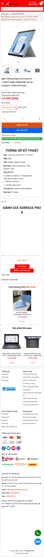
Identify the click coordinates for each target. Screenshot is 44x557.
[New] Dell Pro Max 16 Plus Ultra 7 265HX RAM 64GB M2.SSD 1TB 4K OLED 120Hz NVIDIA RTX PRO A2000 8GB (11, 355)
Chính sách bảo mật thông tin (32, 394)
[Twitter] (9, 448)
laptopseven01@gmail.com (17, 490)
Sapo (27, 553)
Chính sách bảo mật (30, 374)
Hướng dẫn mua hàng (30, 414)
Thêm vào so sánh (8, 135)
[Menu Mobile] (2, 3)
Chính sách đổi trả (29, 380)
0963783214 (15, 493)
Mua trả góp (22, 130)
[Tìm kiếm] (40, 9)
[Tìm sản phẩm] (20, 9)
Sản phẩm (5, 380)
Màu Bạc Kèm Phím (9, 112)
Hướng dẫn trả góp (29, 417)
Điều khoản (27, 390)
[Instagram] (18, 448)
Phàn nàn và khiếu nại (9, 426)
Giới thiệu (5, 377)
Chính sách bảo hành (30, 401)
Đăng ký (4, 420)
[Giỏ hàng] (41, 3)
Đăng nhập (5, 417)
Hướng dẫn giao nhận (30, 420)
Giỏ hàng (5, 423)
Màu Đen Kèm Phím (9, 107)
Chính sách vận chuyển (31, 377)
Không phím (22, 107)
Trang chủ (5, 374)
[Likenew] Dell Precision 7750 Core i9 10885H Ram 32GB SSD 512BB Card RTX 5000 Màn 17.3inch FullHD (32, 355)
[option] (22, 43)
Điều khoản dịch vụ (29, 423)
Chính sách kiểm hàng (30, 386)
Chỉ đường (22, 266)
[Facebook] (4, 448)
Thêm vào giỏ (22, 125)
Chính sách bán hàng (30, 398)
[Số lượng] (22, 118)
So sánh (22, 321)
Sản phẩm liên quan (21, 328)
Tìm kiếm (5, 414)
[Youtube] (13, 448)
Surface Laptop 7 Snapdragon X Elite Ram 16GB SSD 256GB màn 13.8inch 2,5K (22, 314)
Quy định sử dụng (29, 383)
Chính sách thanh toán (31, 405)
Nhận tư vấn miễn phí (22, 270)
